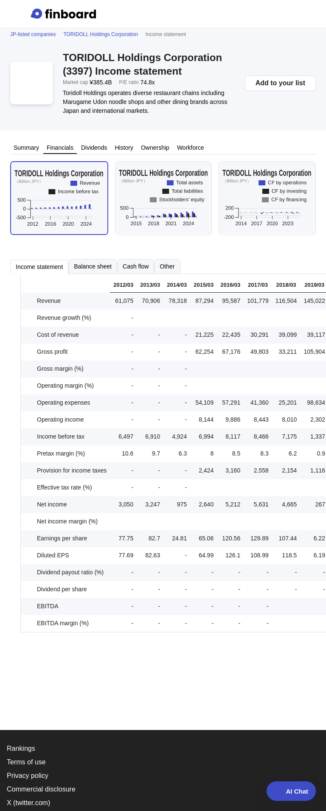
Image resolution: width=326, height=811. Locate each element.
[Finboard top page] (65, 14)
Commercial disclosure (41, 789)
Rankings (21, 748)
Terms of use (26, 762)
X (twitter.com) (28, 802)
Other (167, 266)
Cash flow (136, 266)
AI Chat (291, 791)
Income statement (39, 266)
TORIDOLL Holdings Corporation (100, 34)
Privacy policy (27, 775)
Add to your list (280, 83)
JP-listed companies (33, 34)
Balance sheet (93, 266)
